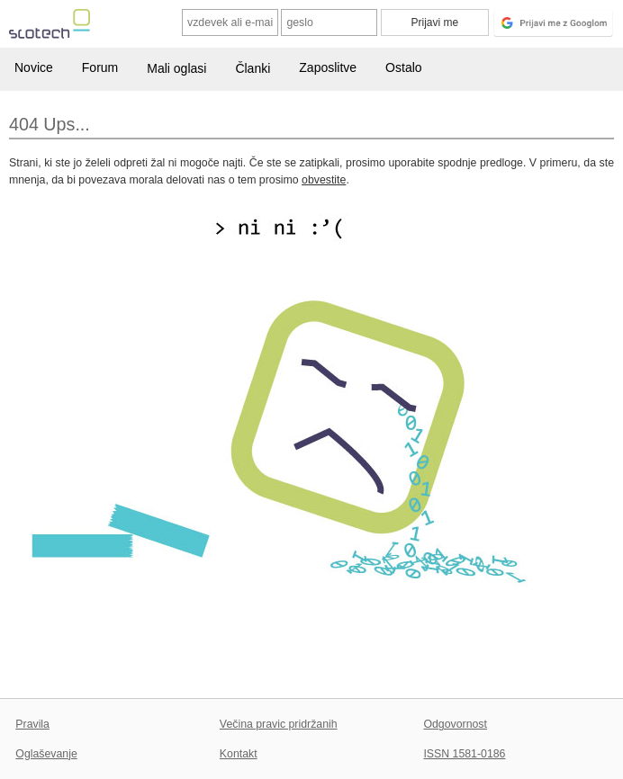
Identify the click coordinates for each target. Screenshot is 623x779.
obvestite (324, 180)
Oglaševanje (46, 754)
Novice (33, 67)
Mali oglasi (176, 68)
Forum (100, 67)
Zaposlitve (328, 67)
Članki (252, 68)
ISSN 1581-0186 (464, 754)
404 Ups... (49, 124)
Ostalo (403, 67)
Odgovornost (455, 724)
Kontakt (238, 754)
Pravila (32, 724)
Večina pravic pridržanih (279, 724)
